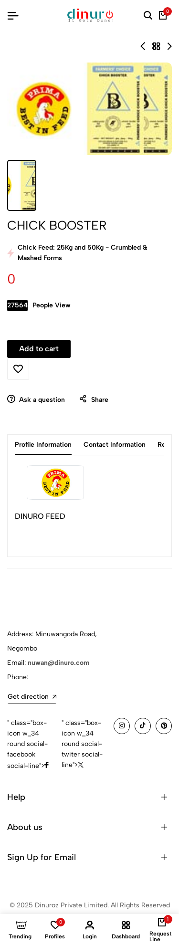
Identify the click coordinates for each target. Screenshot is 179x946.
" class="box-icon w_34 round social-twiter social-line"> (82, 744)
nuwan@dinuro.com (58, 663)
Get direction (32, 697)
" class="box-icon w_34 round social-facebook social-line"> (28, 744)
